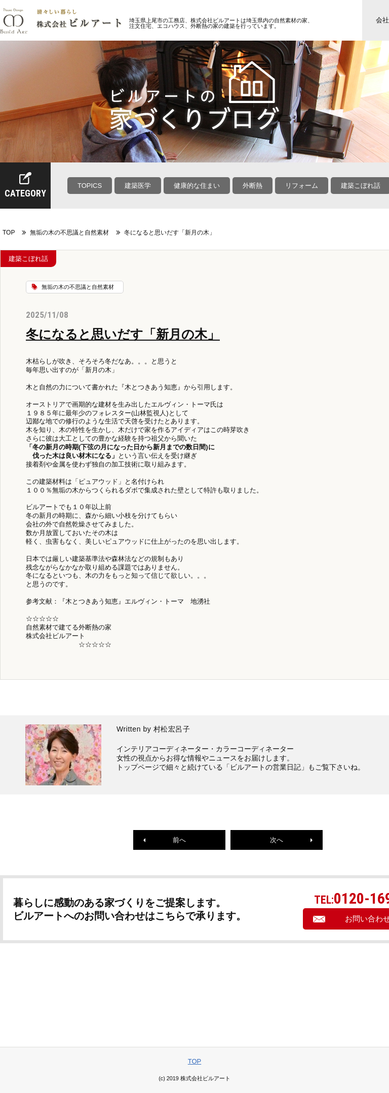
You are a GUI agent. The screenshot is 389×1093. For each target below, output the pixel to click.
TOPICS (89, 185)
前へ (164, 840)
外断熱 (252, 185)
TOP (9, 232)
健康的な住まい (197, 185)
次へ (291, 840)
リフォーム (301, 185)
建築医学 (138, 185)
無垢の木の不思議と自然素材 (69, 232)
